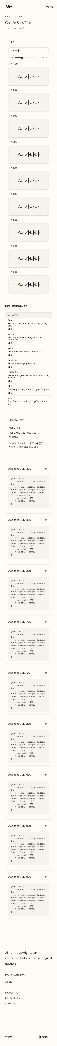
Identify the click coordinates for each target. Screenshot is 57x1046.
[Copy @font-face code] (46, 469)
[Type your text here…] (28, 50)
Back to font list (13, 16)
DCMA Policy (13, 998)
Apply (8, 981)
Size (11, 58)
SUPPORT (11, 1003)
